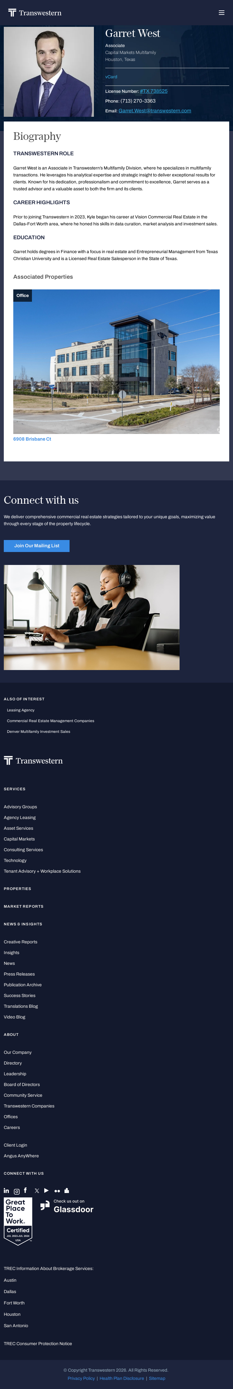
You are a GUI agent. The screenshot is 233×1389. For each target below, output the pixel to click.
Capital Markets (19, 839)
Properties (18, 889)
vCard (111, 76)
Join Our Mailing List (36, 545)
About (11, 1034)
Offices (11, 1116)
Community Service (23, 1095)
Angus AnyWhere (21, 1156)
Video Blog (14, 1017)
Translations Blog (21, 1006)
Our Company (18, 1052)
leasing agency (20, 710)
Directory (13, 1063)
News (9, 963)
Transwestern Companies (29, 1106)
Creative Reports (20, 942)
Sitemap (157, 1378)
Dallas (10, 1291)
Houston (12, 1314)
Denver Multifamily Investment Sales (38, 731)
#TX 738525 (154, 91)
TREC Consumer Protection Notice (38, 1343)
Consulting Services (23, 849)
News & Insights (23, 924)
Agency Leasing (20, 817)
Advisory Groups (20, 806)
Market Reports (24, 906)
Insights (11, 952)
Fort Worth (14, 1303)
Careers (12, 1127)
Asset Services (18, 828)
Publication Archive (23, 984)
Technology (15, 860)
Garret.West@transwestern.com (155, 110)
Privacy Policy (81, 1378)
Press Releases (19, 974)
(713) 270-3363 (138, 101)
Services (15, 789)
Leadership (15, 1073)
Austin (10, 1280)
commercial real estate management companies (50, 721)
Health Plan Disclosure (122, 1378)
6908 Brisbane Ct (32, 439)
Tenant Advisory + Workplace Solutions (42, 871)
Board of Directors (22, 1084)
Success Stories (19, 995)
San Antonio (16, 1325)
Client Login (15, 1145)
